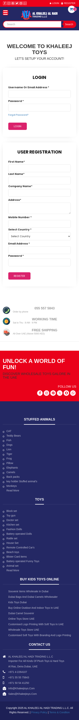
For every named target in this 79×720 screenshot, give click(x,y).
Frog (9, 458)
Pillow (9, 463)
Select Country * (19, 229)
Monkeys (11, 485)
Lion (8, 449)
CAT (8, 431)
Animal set (12, 565)
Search (69, 24)
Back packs (13, 476)
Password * (16, 101)
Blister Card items (16, 556)
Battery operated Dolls (19, 533)
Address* (14, 200)
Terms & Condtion (59, 712)
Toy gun (10, 515)
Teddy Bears (13, 435)
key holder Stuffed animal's (21, 481)
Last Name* (16, 174)
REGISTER (19, 276)
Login (55, 3)
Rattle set (11, 538)
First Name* (16, 162)
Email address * (19, 243)
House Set (12, 542)
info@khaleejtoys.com (21, 688)
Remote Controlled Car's (20, 547)
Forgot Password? (18, 114)
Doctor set (12, 520)
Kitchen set (12, 524)
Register (69, 3)
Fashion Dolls (14, 529)
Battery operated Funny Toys (22, 561)
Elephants (12, 467)
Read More (12, 490)
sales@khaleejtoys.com (22, 693)
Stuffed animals (39, 419)
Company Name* (20, 186)
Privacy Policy (39, 712)
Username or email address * (28, 87)
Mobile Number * (20, 217)
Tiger (9, 453)
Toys (39, 499)
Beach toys (12, 552)
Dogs (9, 444)
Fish (8, 440)
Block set (11, 510)
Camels (10, 472)
